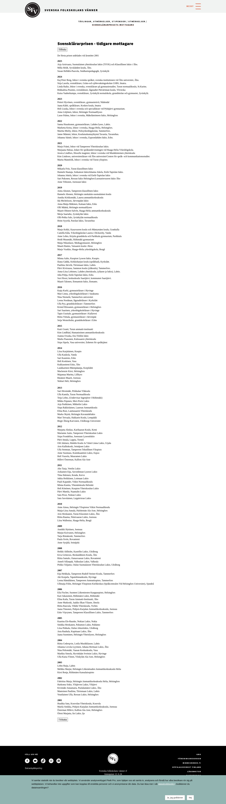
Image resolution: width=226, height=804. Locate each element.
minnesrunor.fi (192, 763)
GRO (198, 754)
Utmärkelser (136, 21)
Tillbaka (62, 49)
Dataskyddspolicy (27, 768)
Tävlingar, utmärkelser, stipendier (102, 21)
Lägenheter (194, 771)
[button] (198, 6)
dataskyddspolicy (166, 784)
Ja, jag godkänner (175, 797)
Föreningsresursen (189, 758)
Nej (190, 797)
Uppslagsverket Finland (186, 767)
